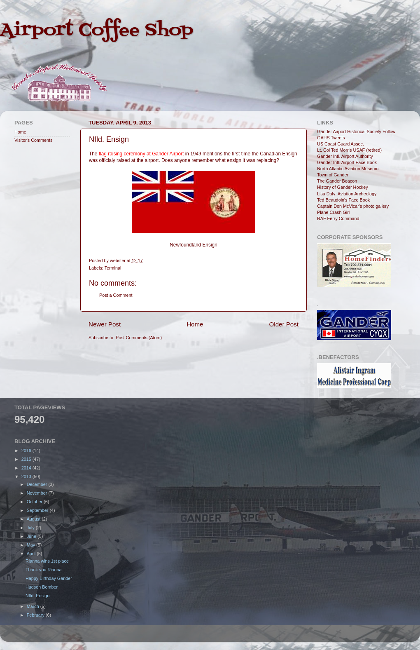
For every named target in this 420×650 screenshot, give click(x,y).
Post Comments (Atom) (139, 337)
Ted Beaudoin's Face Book (343, 199)
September (38, 510)
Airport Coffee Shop (96, 30)
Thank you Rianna (44, 569)
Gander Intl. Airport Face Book (347, 162)
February (36, 614)
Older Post (284, 324)
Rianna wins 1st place (47, 560)
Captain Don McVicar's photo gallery (353, 206)
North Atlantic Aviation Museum (347, 168)
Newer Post (105, 324)
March (33, 606)
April (32, 553)
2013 (27, 476)
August (34, 518)
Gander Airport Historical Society (349, 131)
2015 (27, 459)
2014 (27, 467)
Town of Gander (332, 174)
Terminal (113, 267)
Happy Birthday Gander (49, 578)
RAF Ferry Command (338, 218)
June (32, 536)
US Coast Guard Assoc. (340, 143)
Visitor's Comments (33, 140)
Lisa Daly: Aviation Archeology (346, 193)
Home (195, 324)
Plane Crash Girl (333, 212)
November (38, 492)
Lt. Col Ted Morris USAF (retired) (349, 150)
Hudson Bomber (42, 586)
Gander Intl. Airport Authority (345, 156)
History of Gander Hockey (342, 187)
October (35, 501)
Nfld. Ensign (37, 595)
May (31, 544)
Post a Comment (115, 295)
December (38, 484)
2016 (27, 450)
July (31, 527)
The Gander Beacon (337, 180)
